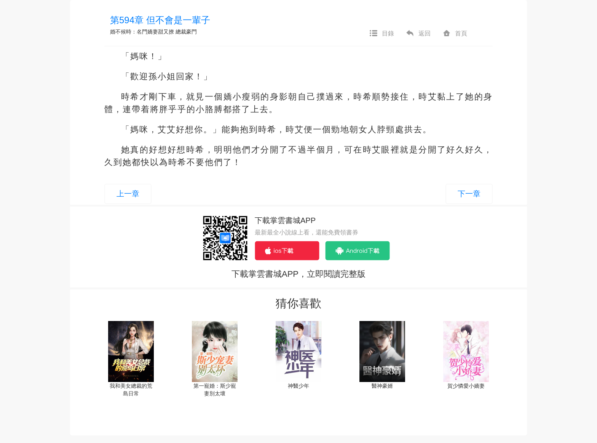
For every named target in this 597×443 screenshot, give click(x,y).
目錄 (381, 33)
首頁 (454, 33)
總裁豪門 (186, 32)
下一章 (469, 193)
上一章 (128, 193)
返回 (418, 33)
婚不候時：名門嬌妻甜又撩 (142, 32)
